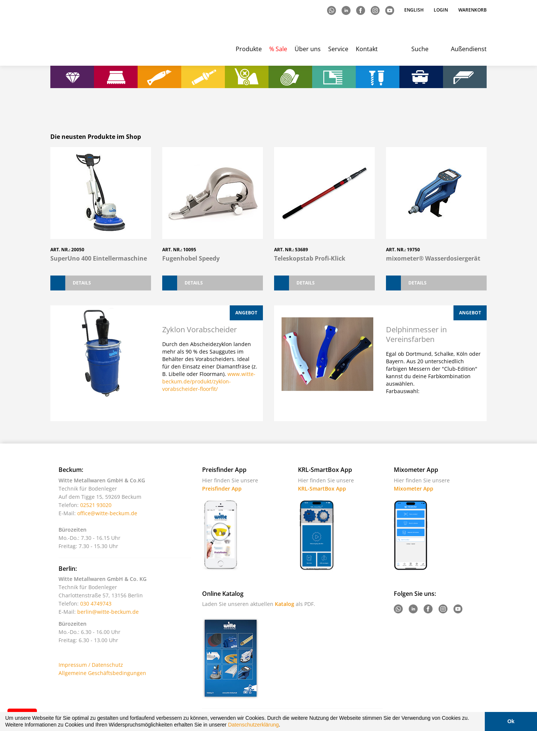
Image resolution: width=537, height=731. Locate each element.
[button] (283, 726)
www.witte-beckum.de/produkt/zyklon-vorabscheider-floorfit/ (208, 381)
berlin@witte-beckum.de (108, 611)
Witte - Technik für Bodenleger (81, 33)
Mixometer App (413, 488)
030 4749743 (96, 603)
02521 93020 (96, 504)
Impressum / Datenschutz (91, 664)
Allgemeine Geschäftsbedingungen (102, 672)
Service (338, 49)
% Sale (278, 49)
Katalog (284, 603)
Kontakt (367, 49)
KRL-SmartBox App (322, 488)
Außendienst (469, 49)
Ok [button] (510, 721)
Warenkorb (472, 10)
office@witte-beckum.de (107, 513)
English (414, 10)
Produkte (249, 49)
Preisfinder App (222, 488)
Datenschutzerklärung (253, 725)
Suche (419, 49)
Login (441, 10)
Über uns (308, 49)
